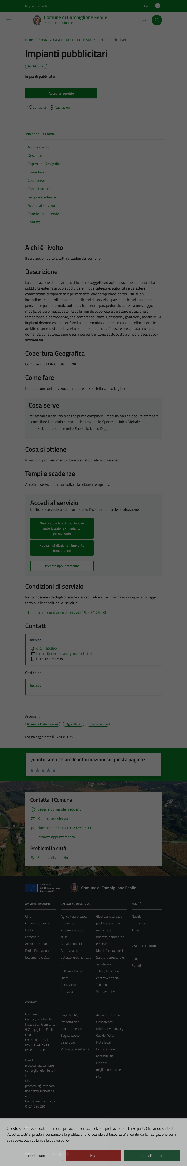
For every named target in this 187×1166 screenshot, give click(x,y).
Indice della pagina (93, 134)
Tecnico (35, 685)
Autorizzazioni (70, 950)
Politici (29, 930)
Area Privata (34, 1127)
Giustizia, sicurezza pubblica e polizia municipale (109, 923)
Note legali (103, 1042)
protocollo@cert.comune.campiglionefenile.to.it (40, 1091)
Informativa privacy (109, 1028)
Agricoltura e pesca (74, 916)
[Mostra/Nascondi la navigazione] (8, 19)
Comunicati (139, 923)
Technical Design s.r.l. (54, 1153)
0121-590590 (43, 648)
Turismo (101, 984)
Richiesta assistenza (75, 1049)
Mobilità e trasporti (109, 950)
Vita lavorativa (106, 991)
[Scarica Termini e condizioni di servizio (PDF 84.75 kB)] (65, 613)
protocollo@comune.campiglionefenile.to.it (40, 1070)
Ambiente (67, 923)
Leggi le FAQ (69, 1015)
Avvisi (136, 930)
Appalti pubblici (71, 943)
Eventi (136, 965)
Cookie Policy (105, 1035)
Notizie (136, 916)
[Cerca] (157, 20)
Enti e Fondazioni (37, 950)
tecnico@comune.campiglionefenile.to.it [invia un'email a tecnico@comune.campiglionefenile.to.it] (61, 653)
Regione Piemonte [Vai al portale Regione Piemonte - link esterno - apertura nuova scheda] (36, 6)
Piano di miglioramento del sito (109, 1069)
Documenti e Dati (37, 957)
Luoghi (136, 958)
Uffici (28, 916)
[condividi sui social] (36, 107)
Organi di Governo (37, 923)
